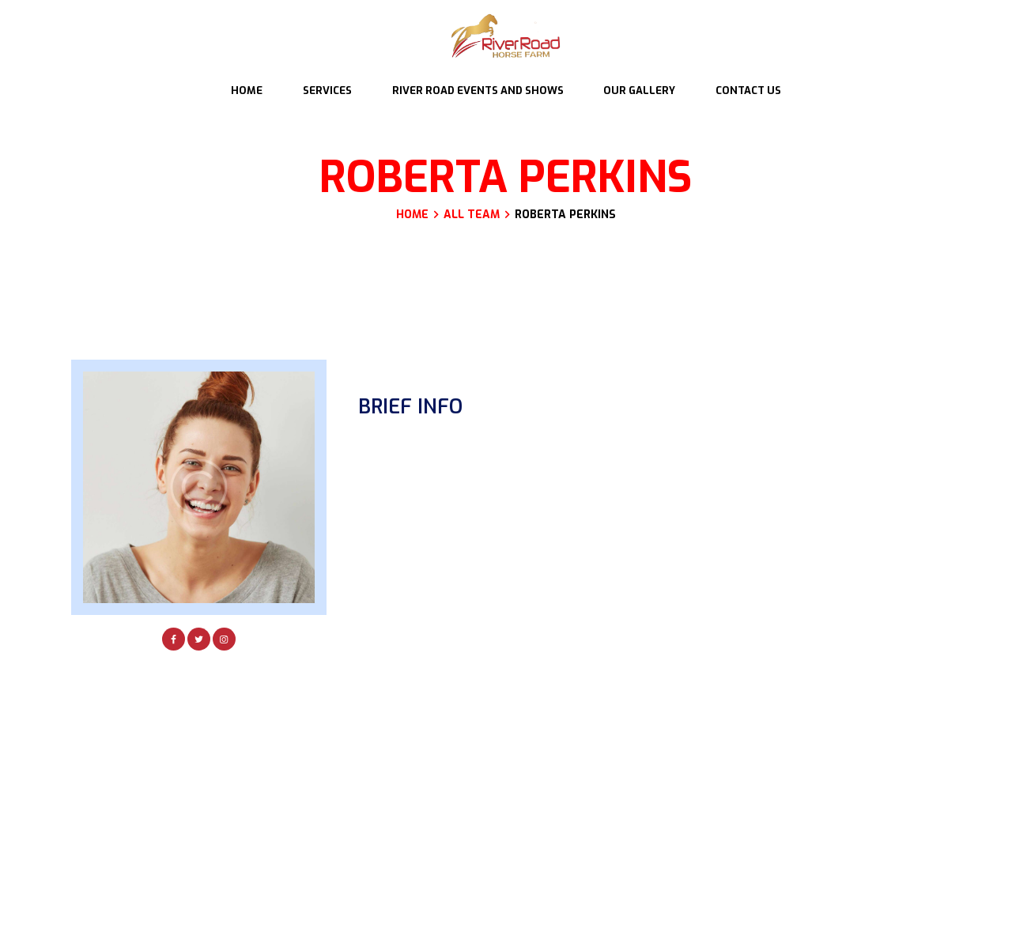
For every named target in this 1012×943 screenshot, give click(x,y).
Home (412, 215)
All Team (472, 214)
